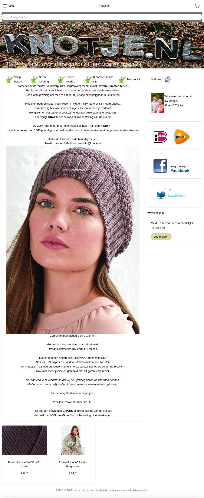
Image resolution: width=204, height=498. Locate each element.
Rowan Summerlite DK (112, 86)
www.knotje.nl (155, 212)
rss (93, 490)
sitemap (86, 490)
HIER (104, 125)
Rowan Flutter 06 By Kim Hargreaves (73, 464)
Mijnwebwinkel (140, 490)
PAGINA (119, 366)
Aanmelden (161, 236)
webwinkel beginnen (107, 490)
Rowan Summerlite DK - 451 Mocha (24, 464)
